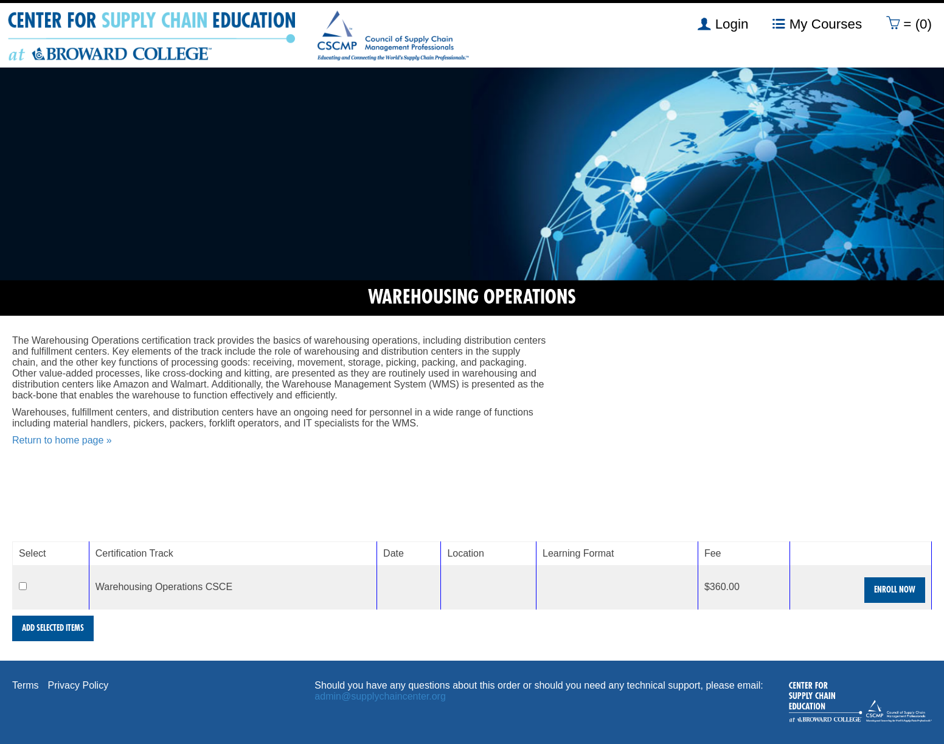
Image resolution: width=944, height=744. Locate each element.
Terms (25, 685)
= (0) (909, 24)
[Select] (23, 586)
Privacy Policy (78, 685)
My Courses (817, 23)
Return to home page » (62, 440)
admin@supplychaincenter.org (379, 696)
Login (723, 23)
